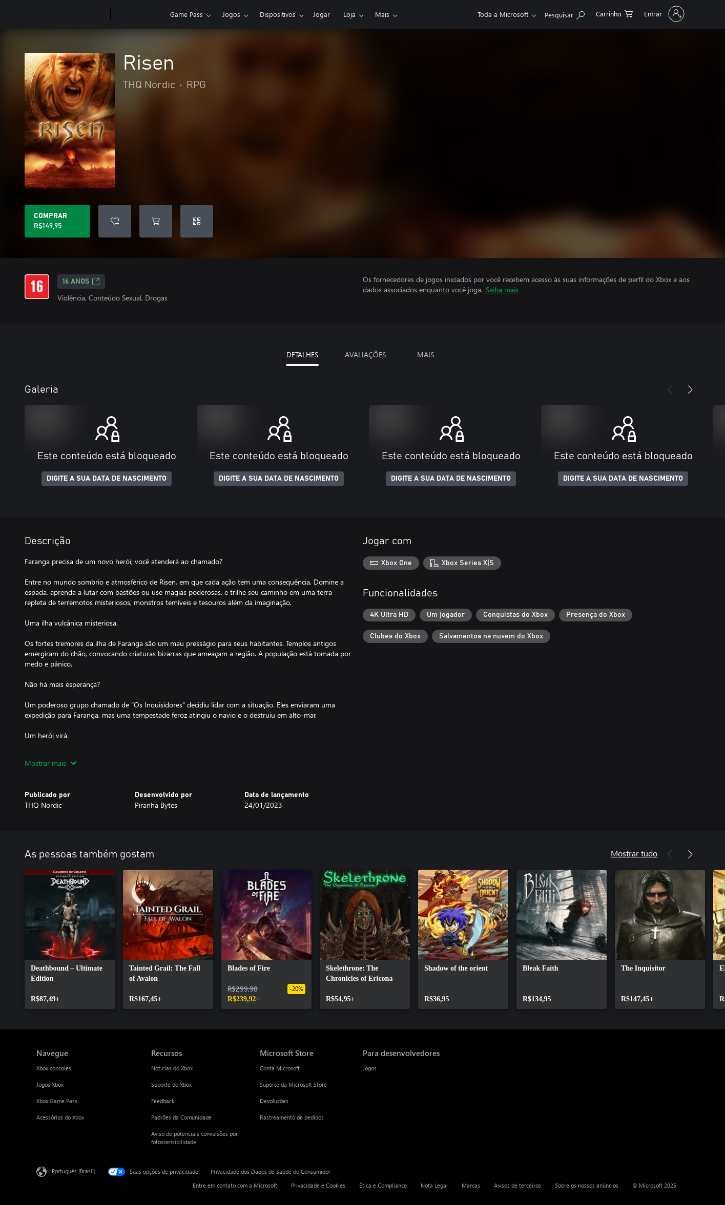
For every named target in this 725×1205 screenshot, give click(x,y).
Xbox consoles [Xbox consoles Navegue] (53, 1068)
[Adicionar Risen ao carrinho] (155, 221)
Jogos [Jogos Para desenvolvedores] (370, 1068)
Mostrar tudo (634, 853)
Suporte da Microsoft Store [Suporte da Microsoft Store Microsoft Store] (293, 1084)
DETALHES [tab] (302, 354)
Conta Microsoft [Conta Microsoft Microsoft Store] (280, 1068)
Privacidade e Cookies (318, 1185)
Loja (349, 14)
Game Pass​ (186, 14)
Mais (382, 14)
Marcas (471, 1185)
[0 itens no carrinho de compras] (614, 13)
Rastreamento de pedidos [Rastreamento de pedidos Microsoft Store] (292, 1117)
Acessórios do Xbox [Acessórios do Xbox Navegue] (60, 1117)
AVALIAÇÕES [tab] (365, 354)
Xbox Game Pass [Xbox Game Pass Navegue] (56, 1101)
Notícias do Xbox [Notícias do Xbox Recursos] (172, 1068)
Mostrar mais (50, 763)
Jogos (231, 14)
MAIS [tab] (425, 354)
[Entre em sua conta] (663, 14)
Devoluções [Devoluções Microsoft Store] (274, 1101)
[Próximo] (690, 389)
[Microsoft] (71, 14)
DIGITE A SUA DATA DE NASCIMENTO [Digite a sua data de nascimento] (107, 478)
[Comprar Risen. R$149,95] (57, 221)
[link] (70, 939)
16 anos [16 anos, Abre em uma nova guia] (81, 281)
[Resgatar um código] (196, 221)
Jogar (321, 14)
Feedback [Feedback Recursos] (162, 1101)
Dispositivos (278, 14)
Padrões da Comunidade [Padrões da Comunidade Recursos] (181, 1117)
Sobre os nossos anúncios (586, 1185)
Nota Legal (434, 1185)
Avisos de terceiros (517, 1185)
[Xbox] (139, 14)
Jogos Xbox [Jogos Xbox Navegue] (50, 1084)
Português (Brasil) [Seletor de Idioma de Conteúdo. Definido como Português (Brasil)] (73, 1171)
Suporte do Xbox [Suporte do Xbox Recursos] (171, 1084)
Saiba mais (502, 289)
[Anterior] (669, 389)
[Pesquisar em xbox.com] (564, 13)
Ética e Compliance (383, 1185)
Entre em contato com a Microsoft (235, 1185)
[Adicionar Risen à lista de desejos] (114, 221)
